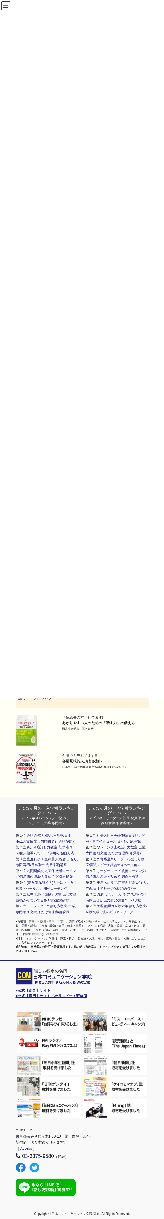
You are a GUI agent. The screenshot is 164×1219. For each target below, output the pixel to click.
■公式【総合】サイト (33, 990)
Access (26, 1148)
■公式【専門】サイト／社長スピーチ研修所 (51, 996)
